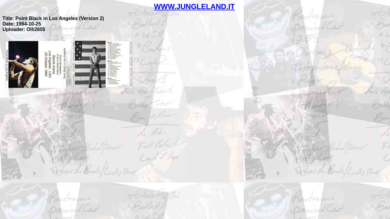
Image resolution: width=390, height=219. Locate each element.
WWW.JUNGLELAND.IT (194, 6)
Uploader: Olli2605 (23, 29)
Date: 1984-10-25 (21, 23)
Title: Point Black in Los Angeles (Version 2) (53, 18)
